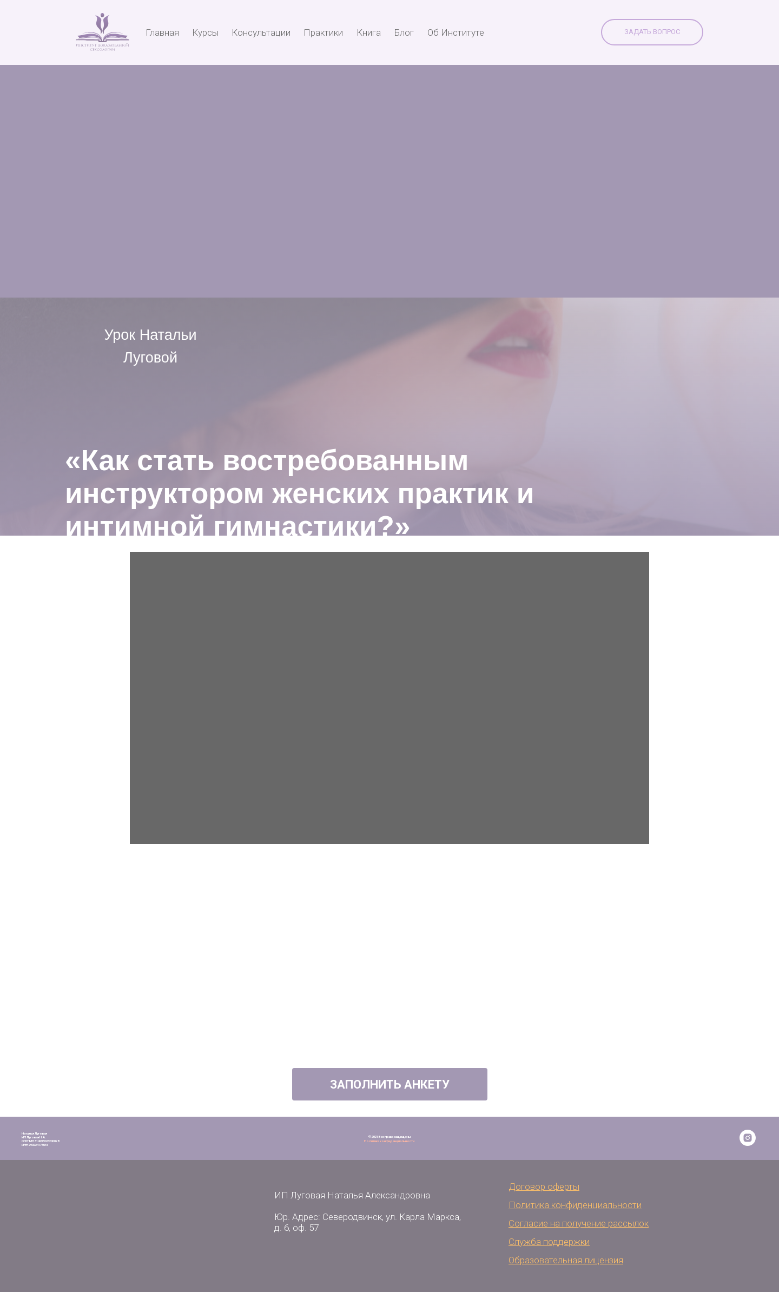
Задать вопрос (652, 32)
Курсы (205, 32)
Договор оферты (544, 1186)
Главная (162, 32)
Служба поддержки (549, 1241)
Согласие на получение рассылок (579, 1223)
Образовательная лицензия (566, 1260)
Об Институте (455, 32)
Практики (323, 32)
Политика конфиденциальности (389, 1141)
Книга (369, 32)
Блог (404, 32)
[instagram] (748, 1143)
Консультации (261, 32)
